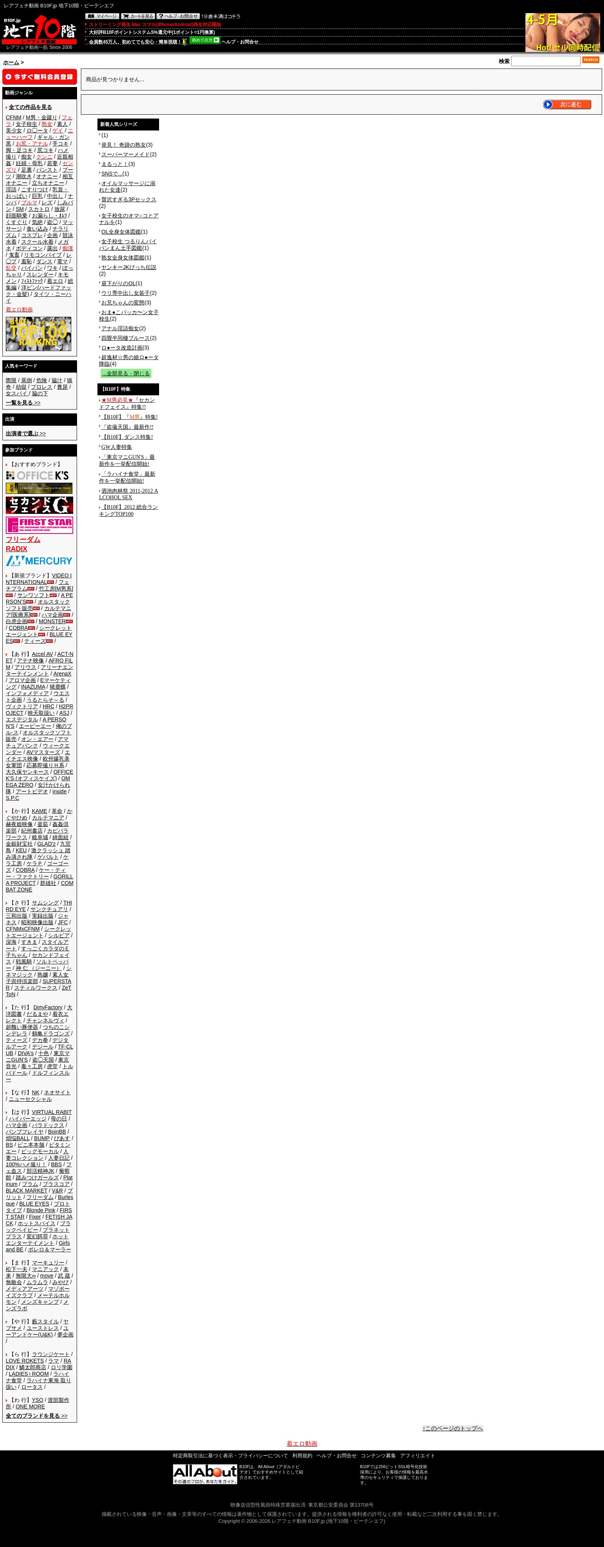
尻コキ (45, 150)
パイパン (32, 268)
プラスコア (56, 1184)
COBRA (18, 628)
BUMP (41, 1138)
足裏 (26, 170)
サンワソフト (33, 595)
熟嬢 (42, 975)
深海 (11, 942)
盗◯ (52, 222)
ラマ (53, 1361)
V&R (57, 1190)
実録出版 (43, 916)
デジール (43, 1047)
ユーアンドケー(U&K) (37, 1331)
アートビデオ (32, 791)
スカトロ (39, 209)
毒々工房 (32, 1066)
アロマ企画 (22, 680)
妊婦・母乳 (29, 163)
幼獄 (21, 387)
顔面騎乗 (16, 215)
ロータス (32, 1387)
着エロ (55, 281)
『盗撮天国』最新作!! (127, 427)
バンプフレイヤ (25, 1132)
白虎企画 (16, 621)
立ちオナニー (48, 183)
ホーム (11, 62)
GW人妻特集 (116, 447)
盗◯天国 (43, 1060)
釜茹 (42, 824)
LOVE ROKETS (25, 1361)
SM (20, 209)
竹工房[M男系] (56, 588)
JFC (63, 922)
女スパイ (17, 393)
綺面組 (60, 837)
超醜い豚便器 (22, 1027)
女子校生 (26, 124)
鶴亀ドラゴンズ (51, 1033)
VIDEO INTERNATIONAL (39, 578)
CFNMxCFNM (23, 929)
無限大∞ (26, 1276)
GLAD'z (46, 844)
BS (9, 1145)
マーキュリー (48, 1262)
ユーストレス (43, 1328)
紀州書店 (32, 831)
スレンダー (40, 274)
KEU (21, 850)
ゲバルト (48, 857)
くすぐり (16, 222)
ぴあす (62, 1138)
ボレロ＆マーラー (49, 1249)
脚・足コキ (19, 150)
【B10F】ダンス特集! (127, 437)
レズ (47, 202)
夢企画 (65, 1334)
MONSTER (52, 621)
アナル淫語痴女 (120, 328)
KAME (39, 811)
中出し (55, 196)
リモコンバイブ (43, 255)
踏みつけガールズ (37, 1177)
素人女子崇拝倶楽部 (37, 978)
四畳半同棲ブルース (125, 338)
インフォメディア (27, 693)
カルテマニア (48, 817)
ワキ (52, 268)
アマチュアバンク (37, 742)
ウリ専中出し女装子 (125, 293)
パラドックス (48, 1125)
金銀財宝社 (19, 844)
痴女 (26, 157)
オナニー (47, 176)
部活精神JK (40, 1171)
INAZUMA (33, 687)
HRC (48, 706)
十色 (43, 1053)
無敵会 (14, 1282)
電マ (62, 261)
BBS (56, 1164)
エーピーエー (35, 726)
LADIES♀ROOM (29, 1374)
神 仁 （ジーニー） (39, 968)
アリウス (25, 667)
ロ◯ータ (37, 130)
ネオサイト (57, 1092)
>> (23, 403)
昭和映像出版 (37, 922)
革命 (57, 811)
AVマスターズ (43, 752)
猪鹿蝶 (58, 687)
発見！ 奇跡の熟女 (123, 145)
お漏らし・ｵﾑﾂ (49, 215)
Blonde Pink (41, 1210)
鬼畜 (14, 255)
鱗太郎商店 (32, 1367)
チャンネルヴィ (45, 1020)
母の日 (59, 1119)
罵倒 (26, 380)
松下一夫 (16, 1269)
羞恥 (26, 261)
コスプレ (32, 235)
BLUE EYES (34, 1204)
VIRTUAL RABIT (52, 1112)
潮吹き (24, 176)
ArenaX (63, 674)
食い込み (37, 229)
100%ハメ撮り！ (26, 1164)
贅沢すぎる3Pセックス (128, 199)
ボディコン (29, 248)
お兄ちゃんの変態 (122, 302)
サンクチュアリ (49, 909)
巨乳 (37, 196)
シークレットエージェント (38, 932)
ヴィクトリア (22, 706)
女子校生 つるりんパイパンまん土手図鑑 (128, 244)
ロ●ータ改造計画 (121, 348)
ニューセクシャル (30, 1099)
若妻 (52, 163)
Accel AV (42, 654)
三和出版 (16, 916)
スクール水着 (37, 242)
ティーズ (35, 641)
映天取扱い (41, 713)
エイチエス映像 (38, 755)
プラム (30, 1184)
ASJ (64, 713)
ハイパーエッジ (28, 1119)
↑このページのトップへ (453, 1428)
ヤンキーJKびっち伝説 (128, 267)
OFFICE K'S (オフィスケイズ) (39, 775)
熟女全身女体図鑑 (122, 257)
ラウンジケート (51, 1354)
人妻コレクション (37, 1154)
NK (35, 1092)
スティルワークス (35, 988)
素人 (62, 124)
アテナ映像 (30, 660)
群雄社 (48, 883)
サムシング (45, 903)
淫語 (11, 189)
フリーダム (40, 1197)
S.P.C (12, 798)
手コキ (60, 143)
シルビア (59, 935)
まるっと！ (114, 164)
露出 (52, 248)
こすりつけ (34, 189)
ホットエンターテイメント (37, 1239)
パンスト (47, 170)
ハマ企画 (52, 615)
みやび (60, 1282)
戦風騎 (24, 961)
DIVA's (26, 1053)
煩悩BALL (18, 1138)
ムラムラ (37, 1282)
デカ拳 (40, 1040)
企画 (52, 235)
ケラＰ (35, 863)
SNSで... (111, 174)
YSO (38, 1400)
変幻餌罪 (37, 1236)
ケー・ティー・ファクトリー (36, 873)
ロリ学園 (61, 1367)
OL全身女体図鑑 (121, 232)
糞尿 (62, 387)
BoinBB (57, 1132)
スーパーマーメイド (125, 154)
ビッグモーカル (40, 1151)
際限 (11, 380)
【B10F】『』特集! (129, 417)
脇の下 (40, 393)
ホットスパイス (36, 1223)
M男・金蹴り (41, 117)
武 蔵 (64, 1276)
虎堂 (52, 1066)
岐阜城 (40, 837)
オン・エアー (37, 739)
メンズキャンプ (40, 1302)
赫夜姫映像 (19, 824)
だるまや (37, 1014)
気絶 (37, 222)
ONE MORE (30, 1406)
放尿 (59, 209)
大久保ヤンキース (27, 772)
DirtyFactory (48, 1007)
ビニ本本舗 (30, 1145)
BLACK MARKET (26, 1190)
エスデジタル (22, 719)
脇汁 (57, 380)
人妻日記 (59, 1158)
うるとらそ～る (45, 700)
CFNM (13, 117)
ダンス (44, 261)
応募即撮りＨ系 (45, 765)
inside (59, 791)
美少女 (14, 130)
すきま (29, 942)
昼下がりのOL (118, 283)
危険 (41, 380)
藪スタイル (45, 1321)
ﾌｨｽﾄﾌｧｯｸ (32, 281)
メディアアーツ (25, 1289)
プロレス (41, 387)
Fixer (35, 1217)
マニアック (45, 1269)
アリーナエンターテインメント (39, 670)
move (46, 1276)
